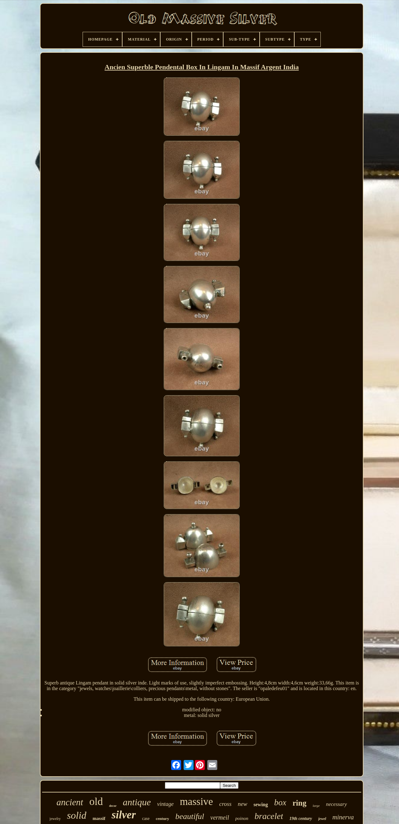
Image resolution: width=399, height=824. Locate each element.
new (243, 804)
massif (99, 818)
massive (196, 801)
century (162, 818)
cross (225, 804)
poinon (241, 818)
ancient (69, 802)
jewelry (55, 819)
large (316, 805)
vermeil (219, 817)
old (96, 801)
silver (124, 815)
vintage (165, 804)
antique (137, 802)
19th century (300, 818)
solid (76, 815)
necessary (336, 804)
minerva (343, 817)
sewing (260, 804)
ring (299, 803)
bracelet (268, 816)
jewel (322, 819)
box (280, 802)
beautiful (189, 816)
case (146, 818)
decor (113, 805)
